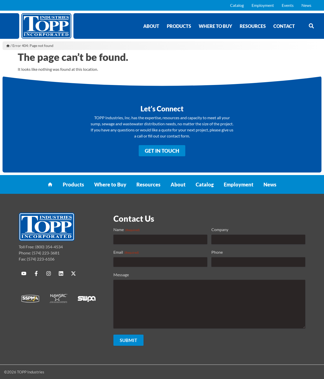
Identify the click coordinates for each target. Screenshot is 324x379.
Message (121, 274)
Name (126, 229)
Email (126, 252)
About (151, 26)
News (306, 5)
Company (219, 229)
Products (179, 26)
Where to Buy (215, 26)
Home (8, 45)
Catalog (237, 5)
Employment (263, 5)
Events (288, 5)
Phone (217, 252)
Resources (253, 26)
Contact (284, 26)
